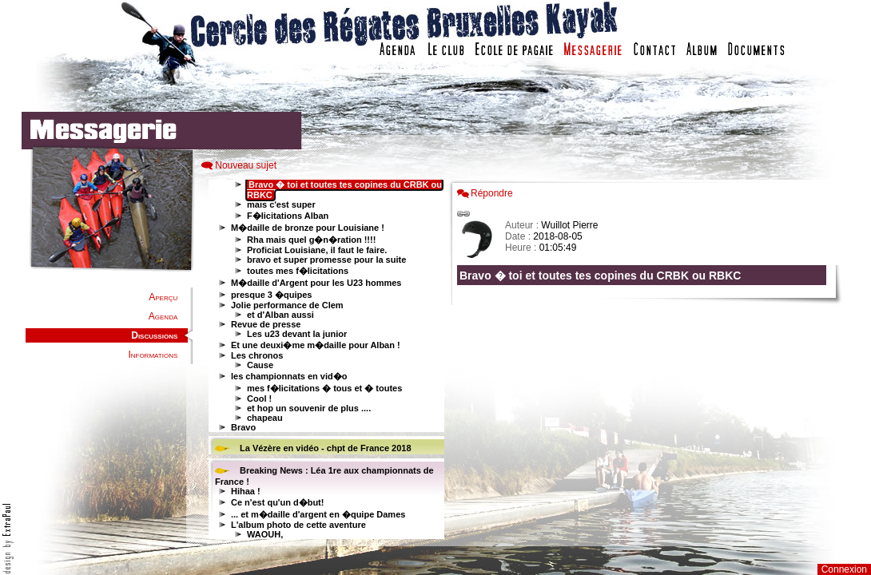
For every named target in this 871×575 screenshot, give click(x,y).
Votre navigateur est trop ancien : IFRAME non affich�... (645, 359)
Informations (152, 354)
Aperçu (163, 297)
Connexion (844, 569)
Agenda (163, 316)
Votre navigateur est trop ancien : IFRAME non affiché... (324, 359)
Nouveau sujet (245, 165)
